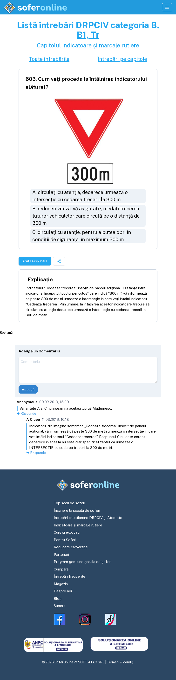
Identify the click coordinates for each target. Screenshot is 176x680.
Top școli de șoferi (69, 503)
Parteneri (61, 554)
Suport (59, 606)
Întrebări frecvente (69, 576)
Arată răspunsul (34, 261)
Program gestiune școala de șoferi (82, 562)
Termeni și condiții (120, 662)
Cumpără (61, 569)
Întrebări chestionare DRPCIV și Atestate (88, 518)
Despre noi (63, 591)
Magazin (61, 584)
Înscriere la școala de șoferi (77, 510)
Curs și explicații (67, 532)
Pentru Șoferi (65, 540)
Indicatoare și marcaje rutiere (78, 525)
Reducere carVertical (71, 547)
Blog (57, 598)
